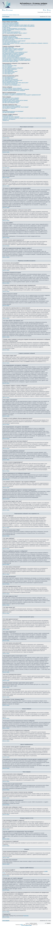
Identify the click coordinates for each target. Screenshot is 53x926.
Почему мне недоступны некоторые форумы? (13, 54)
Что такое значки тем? (8, 73)
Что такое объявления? (8, 70)
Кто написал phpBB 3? (8, 115)
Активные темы (16, 14)
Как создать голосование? (8, 51)
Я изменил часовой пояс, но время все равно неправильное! (16, 38)
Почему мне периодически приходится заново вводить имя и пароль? (18, 25)
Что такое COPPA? (7, 30)
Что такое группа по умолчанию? (10, 83)
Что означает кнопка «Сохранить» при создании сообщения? (16, 59)
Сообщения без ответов (7, 14)
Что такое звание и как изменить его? (11, 42)
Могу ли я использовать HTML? (10, 65)
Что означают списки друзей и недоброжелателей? (14, 93)
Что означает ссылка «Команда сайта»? (12, 85)
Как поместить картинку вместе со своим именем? (14, 40)
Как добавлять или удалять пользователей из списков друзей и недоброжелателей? (22, 94)
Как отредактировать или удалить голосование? (13, 53)
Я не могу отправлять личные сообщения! (12, 88)
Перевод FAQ (6, 120)
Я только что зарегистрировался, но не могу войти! (14, 28)
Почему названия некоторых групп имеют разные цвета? (15, 82)
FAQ (44, 10)
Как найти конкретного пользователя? (11, 101)
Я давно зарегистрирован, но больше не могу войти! (14, 29)
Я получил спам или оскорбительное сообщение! (14, 90)
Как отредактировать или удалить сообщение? (13, 48)
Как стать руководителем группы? (10, 81)
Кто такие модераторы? (8, 78)
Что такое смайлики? (7, 66)
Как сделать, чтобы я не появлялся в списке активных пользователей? (19, 26)
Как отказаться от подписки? (9, 108)
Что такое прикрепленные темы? (10, 71)
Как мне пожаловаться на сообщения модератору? (14, 57)
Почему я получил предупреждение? (11, 56)
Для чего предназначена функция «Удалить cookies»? (15, 33)
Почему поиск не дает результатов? (11, 99)
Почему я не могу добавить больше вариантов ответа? (15, 52)
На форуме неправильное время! (10, 37)
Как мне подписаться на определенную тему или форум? (16, 107)
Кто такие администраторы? (9, 77)
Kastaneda (25, 915)
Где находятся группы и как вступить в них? (12, 80)
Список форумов (5, 16)
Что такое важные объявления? (10, 69)
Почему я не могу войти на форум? (11, 22)
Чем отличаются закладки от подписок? (12, 105)
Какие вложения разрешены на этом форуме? (13, 111)
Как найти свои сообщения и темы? (11, 102)
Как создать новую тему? (8, 47)
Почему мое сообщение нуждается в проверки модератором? (17, 60)
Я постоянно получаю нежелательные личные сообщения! (16, 89)
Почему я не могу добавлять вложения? (12, 55)
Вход (3, 10)
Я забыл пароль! (6, 27)
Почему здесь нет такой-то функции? (11, 116)
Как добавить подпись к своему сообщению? (13, 49)
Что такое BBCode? (7, 64)
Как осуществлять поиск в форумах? (11, 98)
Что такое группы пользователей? (10, 79)
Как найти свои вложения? (9, 112)
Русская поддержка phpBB (26, 925)
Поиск (49, 10)
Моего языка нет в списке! (8, 39)
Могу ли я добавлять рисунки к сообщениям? (13, 68)
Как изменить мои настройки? (9, 36)
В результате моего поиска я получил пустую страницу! (15, 100)
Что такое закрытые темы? (9, 72)
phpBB (21, 924)
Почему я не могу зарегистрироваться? (11, 32)
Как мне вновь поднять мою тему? (10, 61)
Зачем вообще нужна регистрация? (11, 23)
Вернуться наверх (6, 137)
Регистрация (9, 10)
